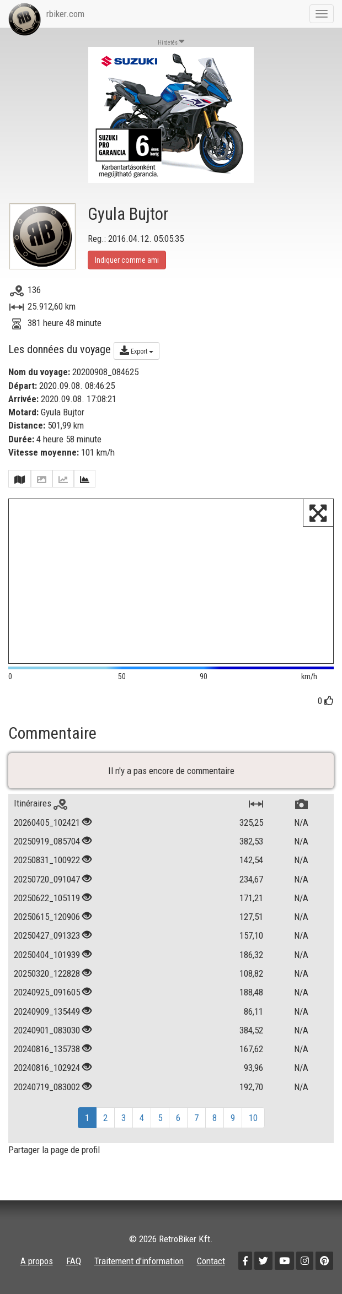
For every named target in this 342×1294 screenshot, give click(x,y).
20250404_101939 (47, 954)
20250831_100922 (47, 859)
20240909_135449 (47, 1011)
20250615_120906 (47, 916)
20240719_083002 (47, 1086)
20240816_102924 (47, 1067)
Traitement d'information (139, 1260)
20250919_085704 (47, 841)
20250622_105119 (47, 897)
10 (253, 1117)
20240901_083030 (47, 1030)
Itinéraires (40, 803)
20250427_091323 (47, 935)
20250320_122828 (47, 973)
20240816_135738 (47, 1048)
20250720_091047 (47, 879)
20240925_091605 (47, 992)
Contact (211, 1260)
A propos (36, 1260)
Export (136, 350)
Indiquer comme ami (127, 260)
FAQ (73, 1260)
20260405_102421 (47, 822)
